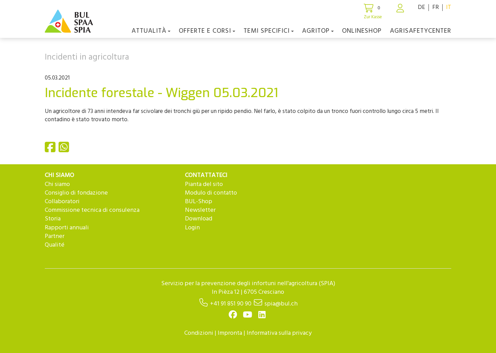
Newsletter (200, 210)
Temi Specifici (269, 31)
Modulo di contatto (211, 193)
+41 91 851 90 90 (230, 304)
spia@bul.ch (281, 304)
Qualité (54, 245)
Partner (54, 236)
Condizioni (198, 333)
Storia (53, 219)
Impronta (230, 333)
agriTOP (318, 31)
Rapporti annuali (67, 228)
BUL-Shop (198, 202)
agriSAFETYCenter (420, 31)
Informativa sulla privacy (279, 333)
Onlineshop (362, 31)
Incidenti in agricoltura (87, 57)
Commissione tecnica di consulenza (92, 210)
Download (198, 219)
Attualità (151, 31)
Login (192, 228)
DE (421, 7)
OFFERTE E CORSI (207, 31)
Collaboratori (62, 202)
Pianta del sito (204, 184)
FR (435, 7)
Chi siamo (57, 184)
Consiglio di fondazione (76, 193)
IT (448, 7)
